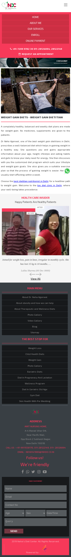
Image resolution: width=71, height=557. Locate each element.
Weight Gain (34, 359)
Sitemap (34, 332)
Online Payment (35, 40)
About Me (35, 22)
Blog (34, 326)
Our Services (36, 28)
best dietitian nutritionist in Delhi (31, 181)
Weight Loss (34, 348)
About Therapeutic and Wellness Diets (34, 308)
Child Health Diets (34, 354)
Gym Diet (35, 395)
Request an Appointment (36, 54)
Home (35, 17)
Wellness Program (35, 383)
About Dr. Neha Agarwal (34, 297)
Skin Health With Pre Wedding (34, 401)
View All (36, 278)
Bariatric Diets (34, 371)
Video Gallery (35, 320)
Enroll (35, 34)
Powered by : (37, 549)
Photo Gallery (35, 314)
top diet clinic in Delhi (49, 185)
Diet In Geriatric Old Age (34, 389)
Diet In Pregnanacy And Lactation (35, 377)
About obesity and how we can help (35, 303)
